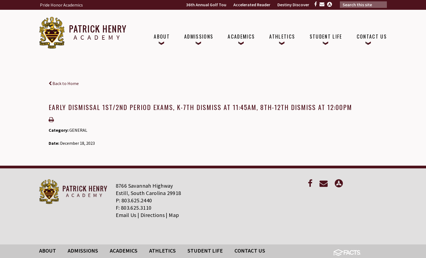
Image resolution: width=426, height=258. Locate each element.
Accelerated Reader (251, 4)
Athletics (162, 250)
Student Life (205, 250)
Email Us (126, 215)
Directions (152, 215)
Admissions (83, 250)
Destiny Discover (293, 4)
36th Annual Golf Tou (206, 4)
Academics (123, 250)
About (47, 250)
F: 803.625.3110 (134, 207)
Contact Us (249, 250)
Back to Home (64, 83)
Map (174, 215)
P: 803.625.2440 (134, 200)
